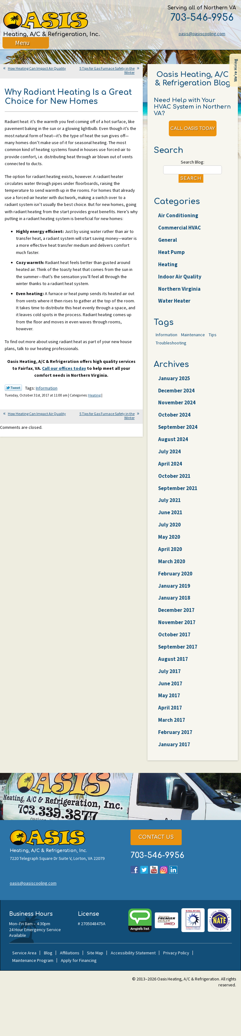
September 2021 (177, 488)
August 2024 (173, 439)
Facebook (134, 870)
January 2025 (174, 378)
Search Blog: (192, 162)
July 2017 (169, 671)
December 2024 (176, 390)
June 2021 (170, 512)
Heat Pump (171, 252)
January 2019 (174, 585)
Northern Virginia (179, 288)
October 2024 (174, 415)
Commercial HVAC (179, 227)
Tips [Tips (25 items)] (213, 334)
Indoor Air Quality (179, 276)
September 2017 (177, 646)
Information (46, 388)
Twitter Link (13, 388)
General (167, 239)
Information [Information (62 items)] (166, 334)
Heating (94, 395)
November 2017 (176, 622)
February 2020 (175, 573)
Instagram (164, 870)
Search (190, 178)
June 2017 (170, 683)
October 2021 (174, 475)
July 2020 (169, 524)
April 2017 (170, 707)
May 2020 (169, 536)
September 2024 (177, 427)
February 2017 (175, 732)
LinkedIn (173, 870)
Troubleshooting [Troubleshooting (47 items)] (171, 343)
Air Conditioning (178, 215)
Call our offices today (64, 368)
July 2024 (169, 451)
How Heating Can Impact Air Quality (37, 68)
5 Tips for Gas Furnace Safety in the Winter (107, 70)
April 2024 (170, 463)
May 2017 (169, 695)
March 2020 (171, 561)
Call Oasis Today (192, 128)
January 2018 (174, 598)
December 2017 (176, 610)
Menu (22, 45)
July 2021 (169, 500)
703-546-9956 (201, 18)
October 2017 (174, 634)
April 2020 (170, 549)
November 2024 (176, 402)
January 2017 (174, 744)
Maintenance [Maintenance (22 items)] (193, 334)
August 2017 (173, 659)
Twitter (144, 870)
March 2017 (171, 719)
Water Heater (174, 301)
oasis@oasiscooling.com (201, 33)
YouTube (154, 870)
